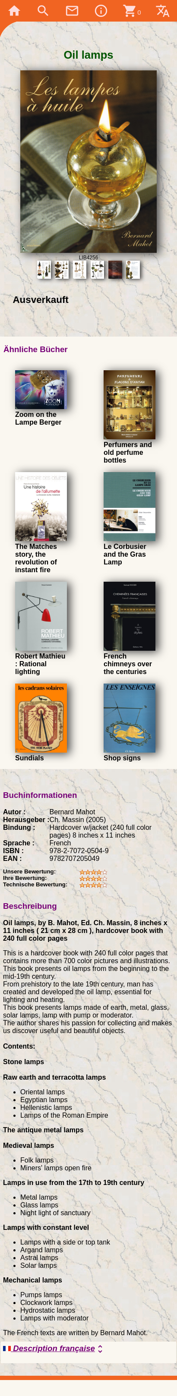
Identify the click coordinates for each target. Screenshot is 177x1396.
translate (162, 10)
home (14, 10)
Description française (54, 1349)
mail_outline (72, 10)
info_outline (101, 10)
